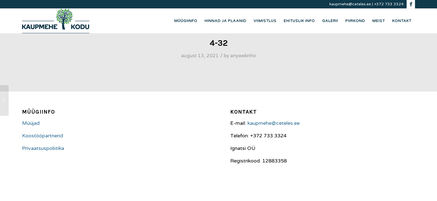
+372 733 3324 (389, 4)
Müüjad (31, 123)
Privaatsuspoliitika (43, 148)
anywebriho (243, 56)
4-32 (219, 43)
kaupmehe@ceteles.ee (350, 4)
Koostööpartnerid (42, 136)
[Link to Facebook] (411, 4)
